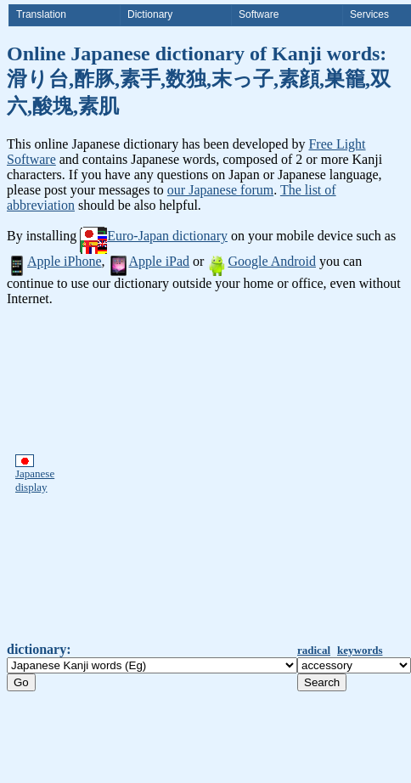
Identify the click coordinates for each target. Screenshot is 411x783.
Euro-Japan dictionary (154, 235)
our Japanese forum (220, 190)
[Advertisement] (162, 474)
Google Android (261, 261)
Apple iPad (149, 261)
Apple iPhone (54, 261)
